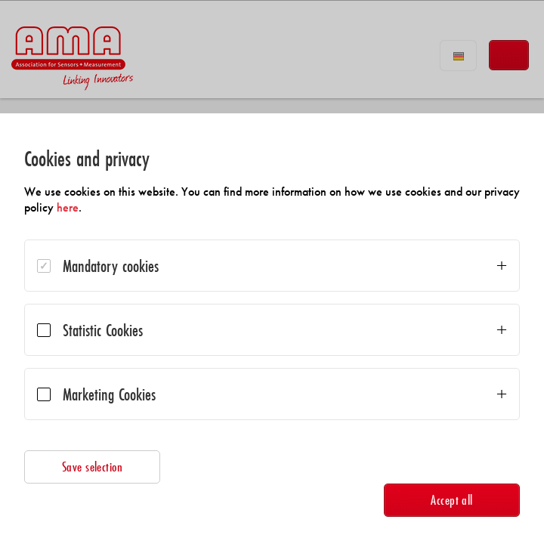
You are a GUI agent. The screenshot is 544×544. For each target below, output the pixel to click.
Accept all (452, 499)
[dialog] (272, 328)
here (68, 207)
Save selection (92, 466)
